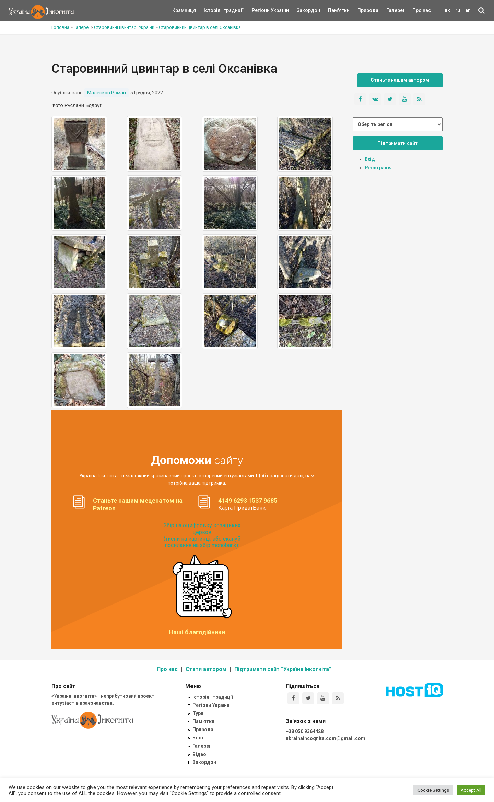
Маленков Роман (106, 92)
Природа (362, 10)
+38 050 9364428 (305, 731)
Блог (198, 738)
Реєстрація (378, 167)
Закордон (302, 10)
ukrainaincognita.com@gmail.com (325, 738)
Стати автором (206, 669)
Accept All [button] (471, 790)
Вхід (370, 159)
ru (457, 10)
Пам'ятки (333, 10)
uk (447, 10)
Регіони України (261, 10)
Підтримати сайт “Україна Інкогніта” (282, 669)
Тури (197, 713)
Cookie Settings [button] (433, 790)
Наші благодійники (197, 632)
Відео (199, 754)
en (468, 10)
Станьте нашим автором (399, 80)
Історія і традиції (214, 10)
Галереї (395, 10)
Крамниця (184, 10)
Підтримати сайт (397, 143)
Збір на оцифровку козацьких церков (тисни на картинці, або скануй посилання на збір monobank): (202, 535)
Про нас (421, 10)
